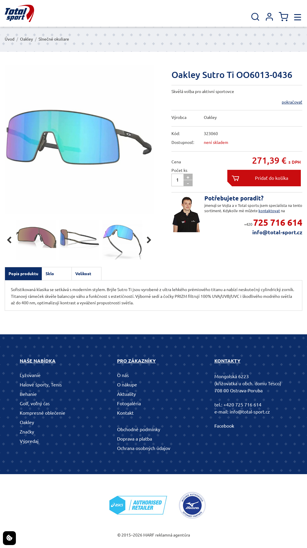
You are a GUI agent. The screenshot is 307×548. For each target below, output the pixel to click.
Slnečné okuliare (54, 39)
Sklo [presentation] (50, 273)
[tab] (23, 273)
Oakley (26, 39)
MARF (148, 535)
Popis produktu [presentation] (23, 273)
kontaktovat (269, 211)
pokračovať (292, 102)
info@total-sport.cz (277, 232)
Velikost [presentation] (83, 273)
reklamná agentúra (172, 535)
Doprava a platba (134, 438)
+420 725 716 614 (242, 404)
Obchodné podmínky (138, 429)
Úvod (9, 39)
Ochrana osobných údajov (143, 448)
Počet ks (179, 170)
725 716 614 (277, 222)
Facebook (224, 426)
